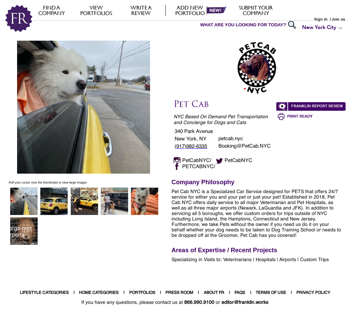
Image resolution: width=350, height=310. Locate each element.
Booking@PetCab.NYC (244, 146)
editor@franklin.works (244, 302)
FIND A (51, 10)
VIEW (96, 10)
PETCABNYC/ (198, 166)
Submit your (256, 10)
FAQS (239, 293)
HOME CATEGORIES (99, 293)
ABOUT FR (214, 293)
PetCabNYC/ (196, 160)
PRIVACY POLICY (313, 293)
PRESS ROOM (179, 293)
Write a (141, 10)
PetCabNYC (238, 160)
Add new (190, 10)
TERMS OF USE (271, 293)
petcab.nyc (230, 138)
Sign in (320, 19)
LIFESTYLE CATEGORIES (44, 293)
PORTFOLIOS (142, 293)
